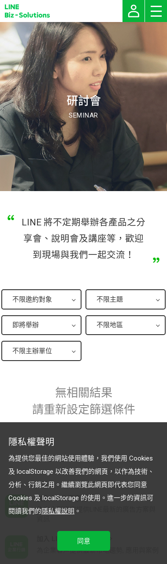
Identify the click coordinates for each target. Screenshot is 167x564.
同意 (83, 541)
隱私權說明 (57, 511)
